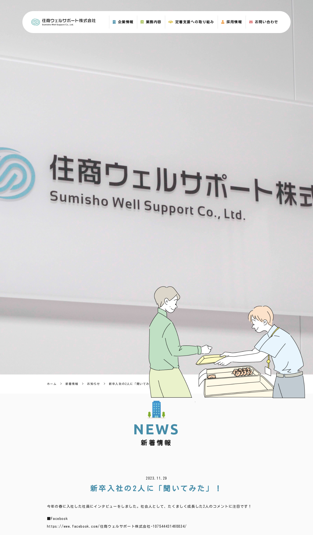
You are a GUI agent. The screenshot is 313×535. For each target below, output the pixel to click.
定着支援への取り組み (194, 22)
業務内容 (153, 22)
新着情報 (71, 383)
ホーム (52, 383)
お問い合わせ (266, 22)
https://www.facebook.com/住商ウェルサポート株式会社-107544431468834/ (117, 526)
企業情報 (125, 22)
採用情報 (234, 22)
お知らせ (93, 383)
